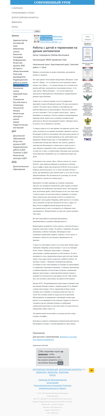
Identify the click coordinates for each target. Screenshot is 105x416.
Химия (16, 122)
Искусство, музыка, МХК (19, 64)
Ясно (60, 363)
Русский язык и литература (20, 103)
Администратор (20, 40)
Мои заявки (87, 38)
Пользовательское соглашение (48, 385)
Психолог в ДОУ (20, 152)
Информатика (19, 60)
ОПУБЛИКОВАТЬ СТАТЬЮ (23, 13)
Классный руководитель (19, 75)
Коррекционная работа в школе (20, 81)
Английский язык (18, 44)
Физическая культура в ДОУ (20, 157)
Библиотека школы (18, 50)
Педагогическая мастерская (20, 126)
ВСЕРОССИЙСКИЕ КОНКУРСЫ (25, 17)
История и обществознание (20, 70)
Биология (17, 54)
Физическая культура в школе (18, 116)
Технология (18, 108)
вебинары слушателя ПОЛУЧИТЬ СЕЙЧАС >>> (51, 39)
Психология (18, 99)
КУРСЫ (15, 27)
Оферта (62, 388)
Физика (16, 110)
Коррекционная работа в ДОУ (20, 148)
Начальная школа (18, 89)
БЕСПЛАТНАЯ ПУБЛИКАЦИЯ (45, 369)
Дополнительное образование (21, 168)
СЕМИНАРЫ (41, 372)
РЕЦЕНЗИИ (64, 372)
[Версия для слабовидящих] (91, 370)
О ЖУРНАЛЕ (17, 8)
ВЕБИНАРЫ (17, 22)
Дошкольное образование (19, 137)
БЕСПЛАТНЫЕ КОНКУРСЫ (70, 369)
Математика (18, 85)
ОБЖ (15, 96)
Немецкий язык (20, 93)
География (18, 57)
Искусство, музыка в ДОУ (19, 142)
